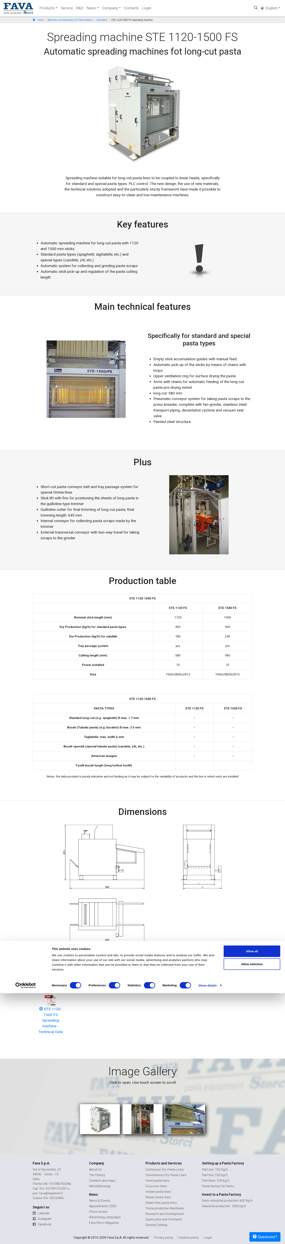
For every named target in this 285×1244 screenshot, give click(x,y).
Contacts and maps (102, 1180)
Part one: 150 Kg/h (215, 1169)
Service (67, 8)
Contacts (131, 8)
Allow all (252, 1202)
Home (38, 20)
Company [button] (110, 8)
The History (97, 1175)
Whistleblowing (99, 1186)
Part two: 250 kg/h (214, 1175)
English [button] (269, 8)
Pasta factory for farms (218, 1186)
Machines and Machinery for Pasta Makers (70, 20)
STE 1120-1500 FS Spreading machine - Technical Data (50, 1020)
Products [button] (47, 8)
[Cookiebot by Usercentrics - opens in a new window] (25, 1236)
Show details (208, 1236)
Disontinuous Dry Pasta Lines (166, 1175)
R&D (79, 8)
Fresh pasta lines (157, 1180)
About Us (95, 1169)
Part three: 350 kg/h (215, 1180)
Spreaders (101, 20)
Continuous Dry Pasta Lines (164, 1169)
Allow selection (252, 1215)
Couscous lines (156, 1186)
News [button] (91, 8)
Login (146, 8)
